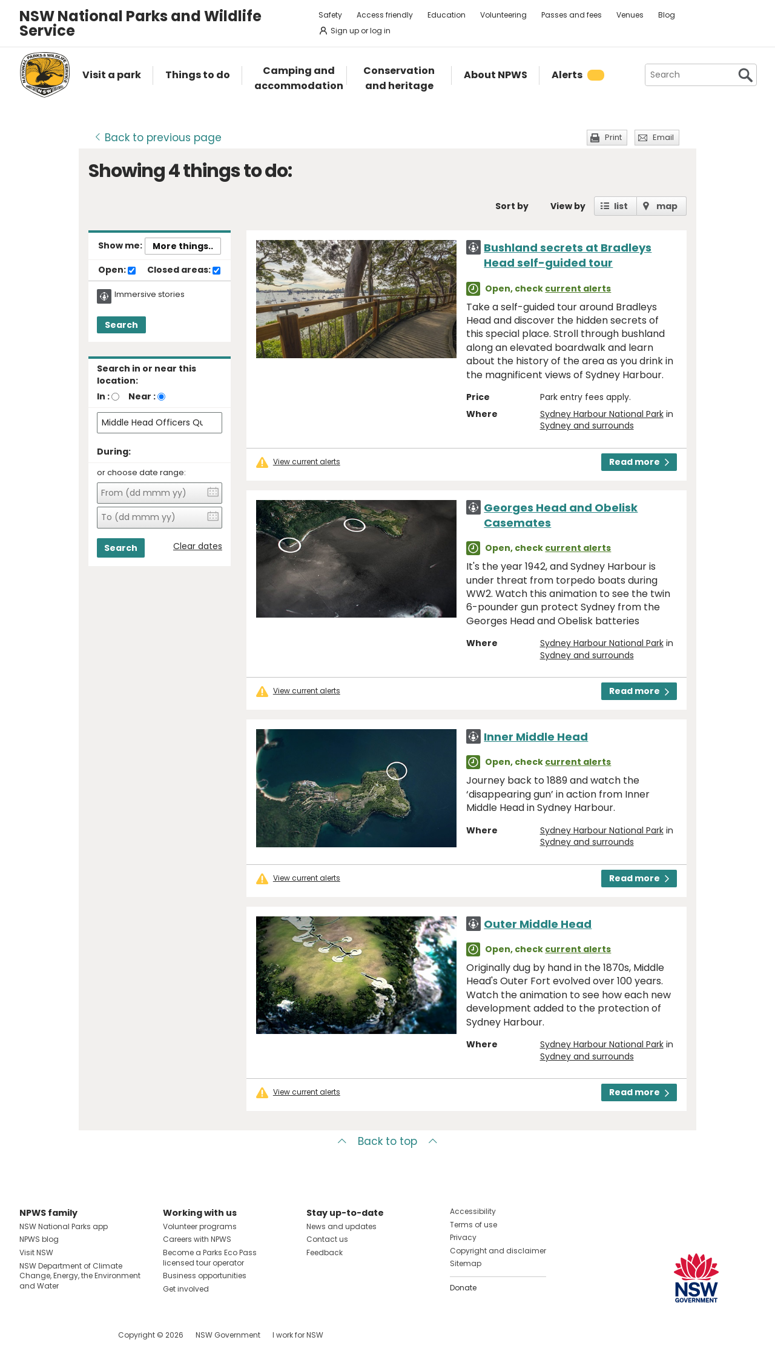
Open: (117, 270)
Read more (639, 462)
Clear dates (197, 546)
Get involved (186, 1289)
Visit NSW (36, 1252)
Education (446, 15)
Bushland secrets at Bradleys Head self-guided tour (567, 255)
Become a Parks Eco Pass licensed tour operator (210, 1257)
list (621, 206)
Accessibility (473, 1211)
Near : (142, 396)
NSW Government (228, 1335)
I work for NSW (297, 1335)
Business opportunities (204, 1275)
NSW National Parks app (63, 1226)
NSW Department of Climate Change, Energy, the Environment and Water (79, 1276)
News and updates (341, 1226)
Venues (630, 15)
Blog (666, 15)
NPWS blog (39, 1239)
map (667, 206)
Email (663, 137)
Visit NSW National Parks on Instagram (56, 1335)
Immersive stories (149, 294)
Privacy (463, 1237)
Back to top (387, 1141)
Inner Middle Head (536, 736)
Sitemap (465, 1263)
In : (103, 396)
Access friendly (385, 15)
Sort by (512, 206)
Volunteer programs (200, 1226)
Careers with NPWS (197, 1239)
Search (121, 325)
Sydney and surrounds (587, 425)
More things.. (183, 246)
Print (613, 137)
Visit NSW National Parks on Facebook (30, 1335)
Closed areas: (183, 270)
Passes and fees (571, 15)
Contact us (327, 1239)
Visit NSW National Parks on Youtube (82, 1335)
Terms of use (473, 1224)
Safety (330, 15)
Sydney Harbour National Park (602, 414)
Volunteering (503, 15)
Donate (463, 1287)
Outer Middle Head (538, 924)
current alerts (578, 288)
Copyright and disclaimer (498, 1251)
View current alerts (306, 462)
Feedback (324, 1252)
